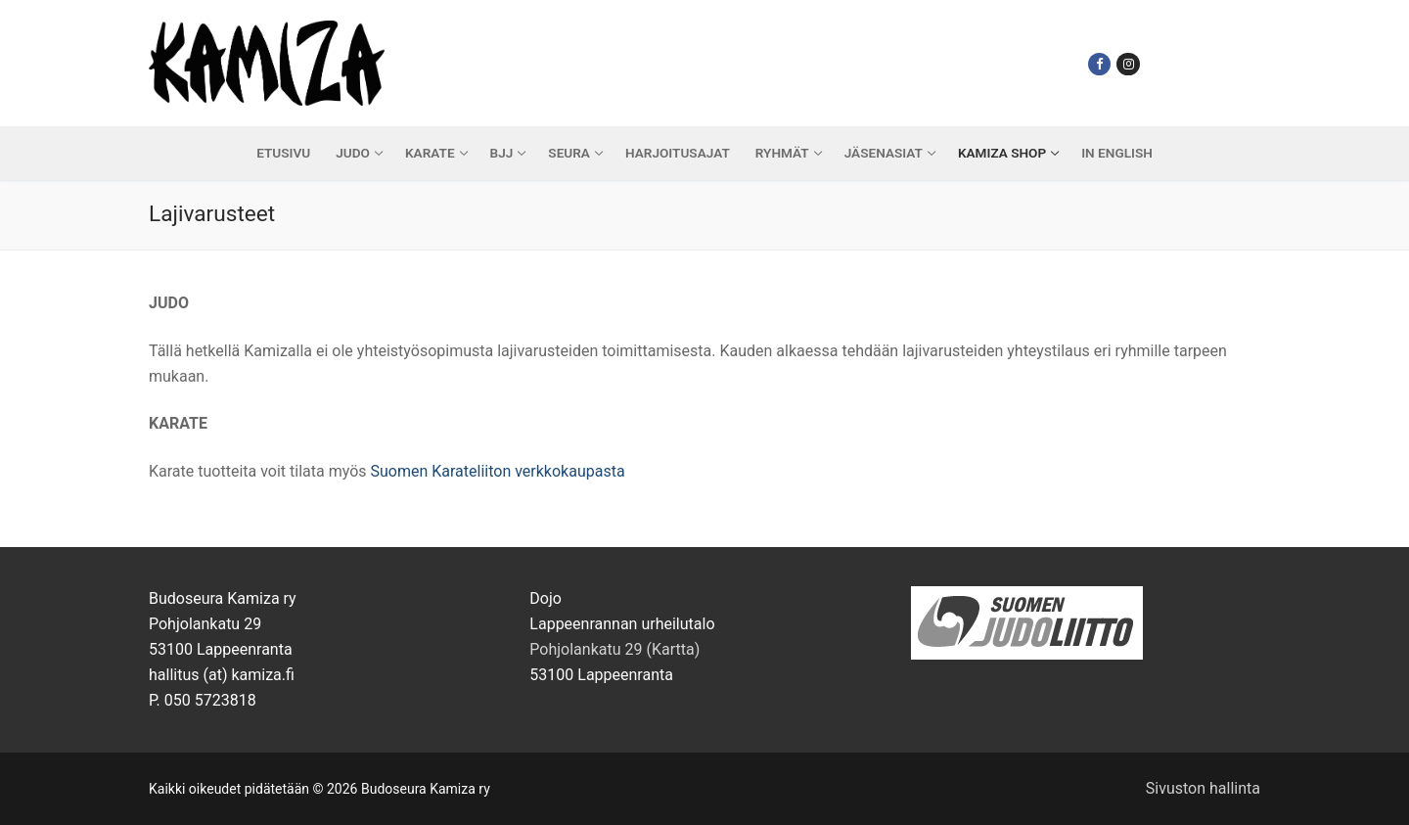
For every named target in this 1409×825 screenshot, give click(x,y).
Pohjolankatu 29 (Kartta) (614, 649)
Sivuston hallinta (1203, 788)
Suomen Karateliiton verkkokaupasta (497, 471)
